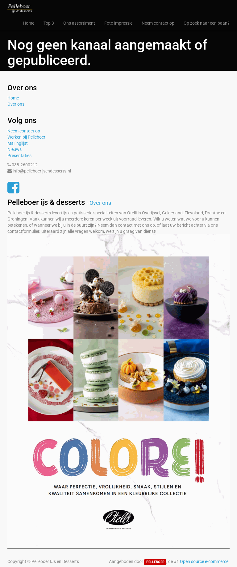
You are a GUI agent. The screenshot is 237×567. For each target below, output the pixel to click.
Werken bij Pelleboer (26, 137)
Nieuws (14, 149)
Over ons (15, 104)
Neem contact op (23, 130)
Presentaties (19, 155)
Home (13, 97)
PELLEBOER (155, 562)
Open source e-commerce (204, 561)
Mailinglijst (17, 143)
